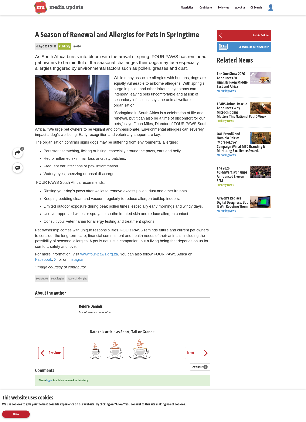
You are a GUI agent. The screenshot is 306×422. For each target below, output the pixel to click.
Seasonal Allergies (77, 278)
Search (256, 7)
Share (200, 367)
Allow (16, 414)
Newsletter (187, 7)
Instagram (76, 259)
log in (49, 380)
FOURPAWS (42, 278)
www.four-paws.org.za (99, 254)
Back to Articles (261, 35)
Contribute (206, 7)
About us (240, 7)
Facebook (43, 259)
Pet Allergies (57, 278)
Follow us (223, 7)
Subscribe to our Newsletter (254, 47)
